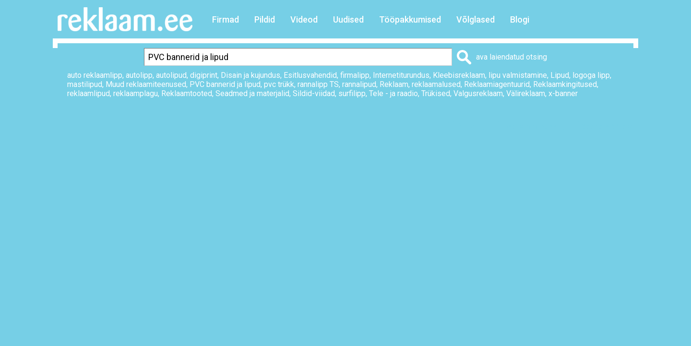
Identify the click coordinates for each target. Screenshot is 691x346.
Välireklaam (525, 93)
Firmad (225, 19)
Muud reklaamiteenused (146, 84)
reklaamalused (436, 84)
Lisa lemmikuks (529, 126)
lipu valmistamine (517, 75)
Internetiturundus (401, 75)
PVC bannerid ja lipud (225, 84)
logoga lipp (591, 75)
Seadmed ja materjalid (252, 93)
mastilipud (84, 84)
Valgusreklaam (478, 93)
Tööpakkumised (410, 19)
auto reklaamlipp (94, 75)
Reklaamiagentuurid (497, 84)
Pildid (264, 19)
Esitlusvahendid (310, 75)
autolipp (139, 75)
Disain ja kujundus (250, 75)
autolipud (171, 75)
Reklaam (394, 84)
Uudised (348, 19)
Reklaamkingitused (565, 84)
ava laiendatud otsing (511, 57)
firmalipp (354, 75)
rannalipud (359, 84)
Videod (304, 19)
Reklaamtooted (186, 93)
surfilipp (352, 93)
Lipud (559, 75)
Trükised (435, 93)
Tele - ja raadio (393, 93)
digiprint (203, 75)
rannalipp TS (318, 84)
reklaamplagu (135, 93)
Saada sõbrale (607, 126)
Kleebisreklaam (459, 75)
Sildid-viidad (314, 93)
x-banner (563, 93)
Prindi (466, 126)
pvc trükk (279, 84)
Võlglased (475, 19)
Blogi (519, 19)
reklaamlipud (88, 93)
